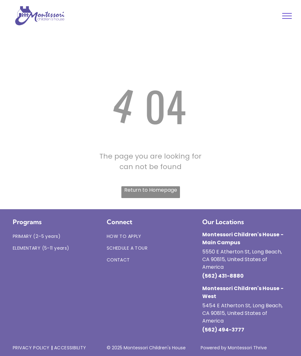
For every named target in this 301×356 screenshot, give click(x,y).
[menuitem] (56, 236)
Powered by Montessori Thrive (234, 348)
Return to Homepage (150, 190)
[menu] (287, 16)
